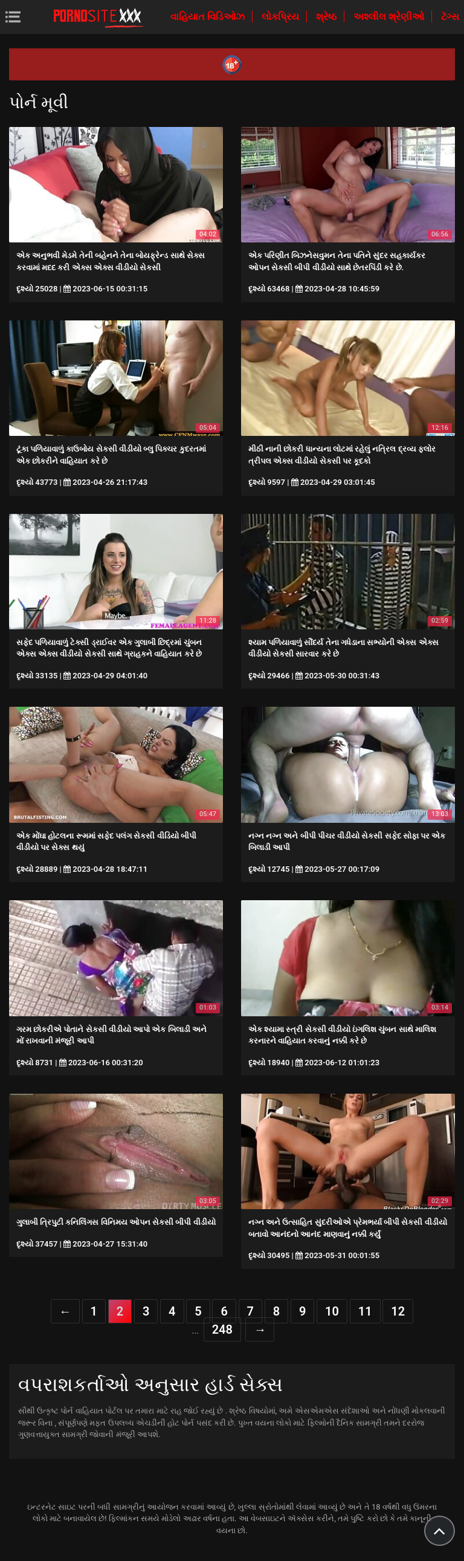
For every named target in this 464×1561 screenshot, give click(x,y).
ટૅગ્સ (450, 16)
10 (332, 1311)
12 (398, 1311)
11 (365, 1311)
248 (222, 1329)
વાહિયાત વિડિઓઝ (208, 16)
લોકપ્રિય (281, 16)
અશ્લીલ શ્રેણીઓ (390, 16)
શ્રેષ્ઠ (327, 16)
